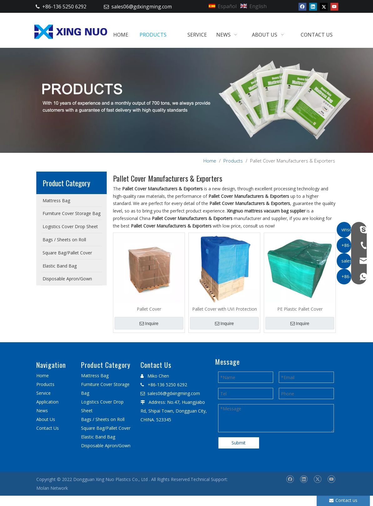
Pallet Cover (149, 309)
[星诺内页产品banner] (186, 100)
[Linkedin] (313, 7)
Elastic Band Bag (98, 437)
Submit (239, 443)
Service (43, 393)
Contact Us (47, 428)
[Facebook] (302, 7)
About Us (45, 419)
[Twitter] (324, 7)
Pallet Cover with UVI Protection (224, 309)
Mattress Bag (95, 375)
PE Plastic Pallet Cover (300, 309)
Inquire (149, 323)
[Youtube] (334, 7)
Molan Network (52, 488)
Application (47, 402)
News (42, 410)
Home (42, 375)
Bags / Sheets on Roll (103, 419)
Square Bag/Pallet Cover (105, 428)
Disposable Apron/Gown (105, 445)
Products (45, 384)
